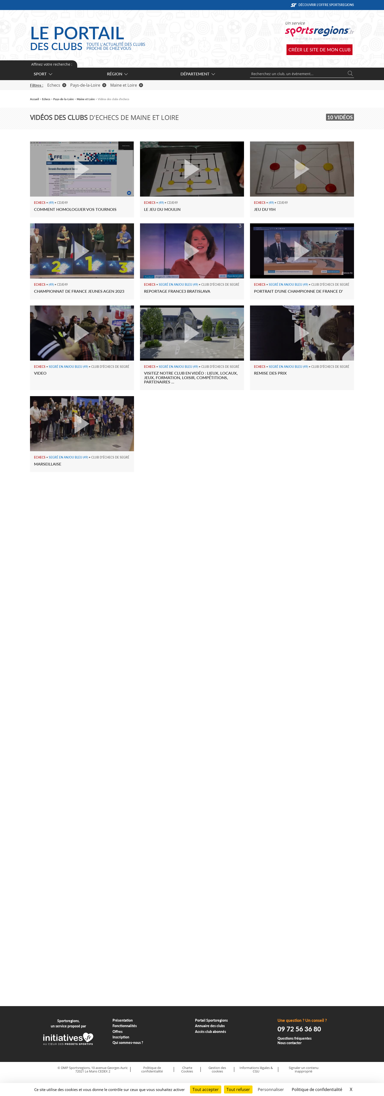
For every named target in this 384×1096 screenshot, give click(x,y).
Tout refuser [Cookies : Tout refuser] (238, 1089)
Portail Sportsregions (211, 1020)
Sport (43, 73)
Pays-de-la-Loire (88, 85)
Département (197, 73)
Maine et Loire (126, 85)
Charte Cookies (187, 1069)
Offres (117, 1031)
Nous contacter (290, 1043)
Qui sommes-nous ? (127, 1042)
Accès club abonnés (210, 1031)
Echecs (56, 85)
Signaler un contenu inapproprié (303, 1069)
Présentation (122, 1020)
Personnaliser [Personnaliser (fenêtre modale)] (271, 1089)
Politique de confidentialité (152, 1069)
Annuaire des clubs (210, 1026)
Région (117, 73)
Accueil (34, 99)
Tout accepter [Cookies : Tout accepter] (205, 1089)
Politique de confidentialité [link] (317, 1089)
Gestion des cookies (217, 1069)
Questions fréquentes (295, 1038)
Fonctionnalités (124, 1026)
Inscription (120, 1037)
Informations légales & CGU (256, 1069)
